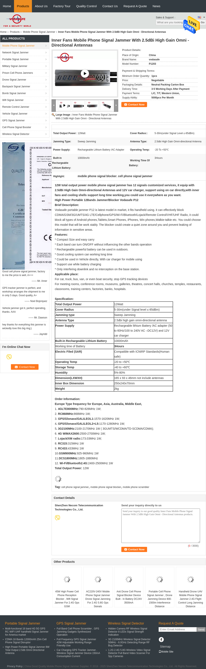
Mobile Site (166, 651)
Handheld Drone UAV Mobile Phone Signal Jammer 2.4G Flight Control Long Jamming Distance (190, 599)
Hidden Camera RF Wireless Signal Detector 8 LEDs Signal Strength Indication (127, 631)
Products (23, 6)
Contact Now (136, 104)
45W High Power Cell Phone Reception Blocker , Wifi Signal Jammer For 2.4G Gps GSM (67, 599)
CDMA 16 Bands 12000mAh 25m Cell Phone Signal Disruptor (26, 641)
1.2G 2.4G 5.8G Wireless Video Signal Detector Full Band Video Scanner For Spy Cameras (129, 653)
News (156, 6)
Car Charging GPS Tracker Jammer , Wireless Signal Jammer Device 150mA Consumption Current (78, 653)
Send (201, 629)
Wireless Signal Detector (15, 134)
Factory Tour (61, 6)
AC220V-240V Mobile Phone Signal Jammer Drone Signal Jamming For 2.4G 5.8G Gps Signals (97, 599)
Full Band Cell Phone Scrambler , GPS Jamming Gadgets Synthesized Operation (78, 631)
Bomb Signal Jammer (14, 93)
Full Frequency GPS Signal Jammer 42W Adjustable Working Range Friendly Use (76, 642)
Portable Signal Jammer (15, 59)
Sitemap (165, 646)
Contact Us (110, 6)
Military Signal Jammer (14, 66)
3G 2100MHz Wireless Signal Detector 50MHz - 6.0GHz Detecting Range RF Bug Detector (129, 642)
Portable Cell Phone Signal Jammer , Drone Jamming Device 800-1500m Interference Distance (159, 599)
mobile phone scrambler (136, 487)
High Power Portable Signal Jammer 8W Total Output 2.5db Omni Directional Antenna (27, 650)
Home (7, 6)
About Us (41, 6)
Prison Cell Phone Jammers (17, 72)
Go (203, 22)
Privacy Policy (14, 666)
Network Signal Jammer (15, 52)
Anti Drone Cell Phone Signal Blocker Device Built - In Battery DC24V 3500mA (129, 597)
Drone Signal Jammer (14, 79)
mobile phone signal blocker (105, 487)
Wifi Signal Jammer (12, 100)
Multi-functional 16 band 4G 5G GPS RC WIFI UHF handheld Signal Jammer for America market (26, 631)
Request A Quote (135, 6)
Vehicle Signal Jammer (14, 113)
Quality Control (86, 6)
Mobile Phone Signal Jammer (39, 31)
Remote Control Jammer (15, 106)
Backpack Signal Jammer (16, 86)
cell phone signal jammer (75, 487)
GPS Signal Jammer (13, 120)
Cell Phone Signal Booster (16, 127)
